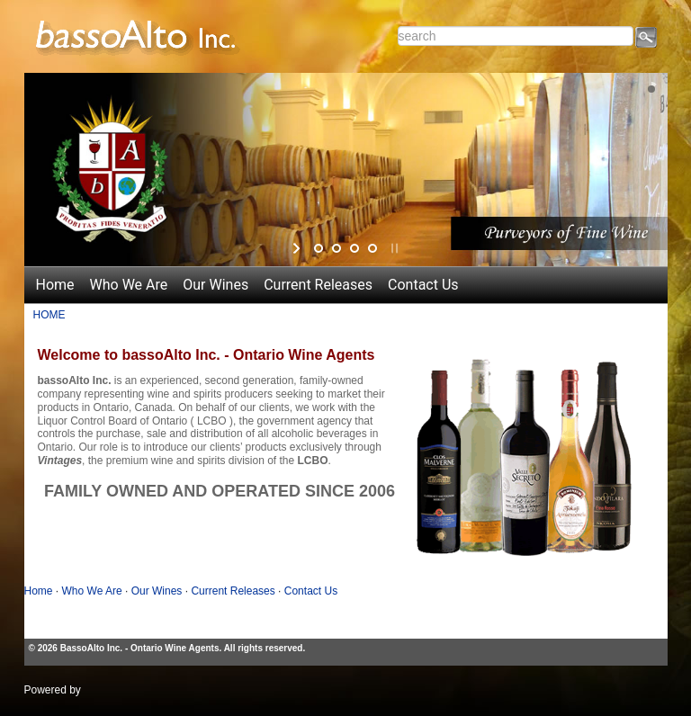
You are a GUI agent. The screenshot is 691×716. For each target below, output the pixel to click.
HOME (49, 315)
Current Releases (318, 284)
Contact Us (423, 284)
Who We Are (129, 284)
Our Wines (215, 284)
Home (55, 284)
